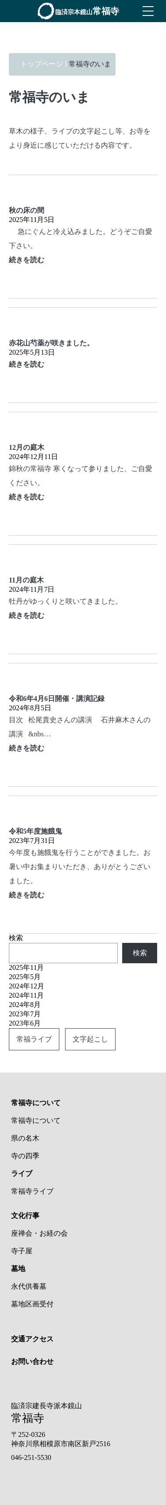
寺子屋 (21, 1251)
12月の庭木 (26, 447)
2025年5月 (25, 976)
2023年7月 (25, 1014)
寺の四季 (25, 1156)
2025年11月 (26, 967)
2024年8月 (25, 1004)
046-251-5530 (31, 1457)
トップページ (41, 64)
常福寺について (36, 1120)
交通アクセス (32, 1339)
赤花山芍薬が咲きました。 (51, 343)
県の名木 (25, 1138)
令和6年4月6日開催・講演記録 (56, 698)
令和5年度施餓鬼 (35, 831)
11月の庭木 (26, 580)
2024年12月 (26, 986)
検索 (16, 938)
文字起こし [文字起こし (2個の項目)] (90, 1039)
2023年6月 (25, 1023)
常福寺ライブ (32, 1191)
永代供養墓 (28, 1286)
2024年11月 (26, 995)
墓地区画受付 (32, 1304)
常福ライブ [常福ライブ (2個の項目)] (34, 1039)
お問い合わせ (32, 1361)
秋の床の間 (26, 210)
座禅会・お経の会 (39, 1233)
